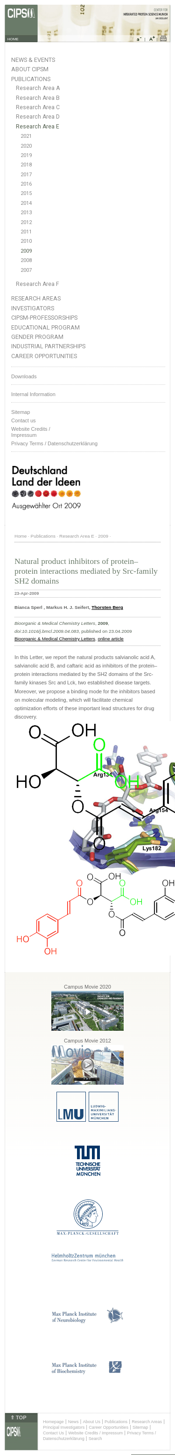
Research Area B (38, 98)
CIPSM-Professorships (44, 317)
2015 (26, 193)
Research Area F (37, 284)
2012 (26, 222)
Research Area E (37, 126)
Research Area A (38, 88)
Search (95, 1438)
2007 (26, 270)
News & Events (33, 59)
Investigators (32, 308)
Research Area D (38, 116)
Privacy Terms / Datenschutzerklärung (54, 443)
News (73, 1421)
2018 (26, 165)
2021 (26, 136)
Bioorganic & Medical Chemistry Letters (54, 638)
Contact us (23, 420)
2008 (26, 260)
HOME (13, 39)
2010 (26, 241)
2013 (26, 213)
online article (110, 638)
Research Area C (38, 107)
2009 (26, 251)
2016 (26, 184)
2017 (26, 175)
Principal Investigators (63, 1427)
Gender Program (37, 336)
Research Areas (36, 298)
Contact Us (53, 1433)
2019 (26, 155)
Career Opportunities (44, 356)
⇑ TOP (18, 1417)
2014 (26, 203)
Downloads (23, 376)
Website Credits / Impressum (95, 1433)
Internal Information (33, 394)
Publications (30, 78)
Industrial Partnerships (48, 346)
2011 (26, 232)
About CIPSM (30, 69)
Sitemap (20, 412)
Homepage (53, 1421)
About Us (91, 1421)
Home (20, 536)
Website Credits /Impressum (30, 432)
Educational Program (45, 327)
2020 (26, 146)
